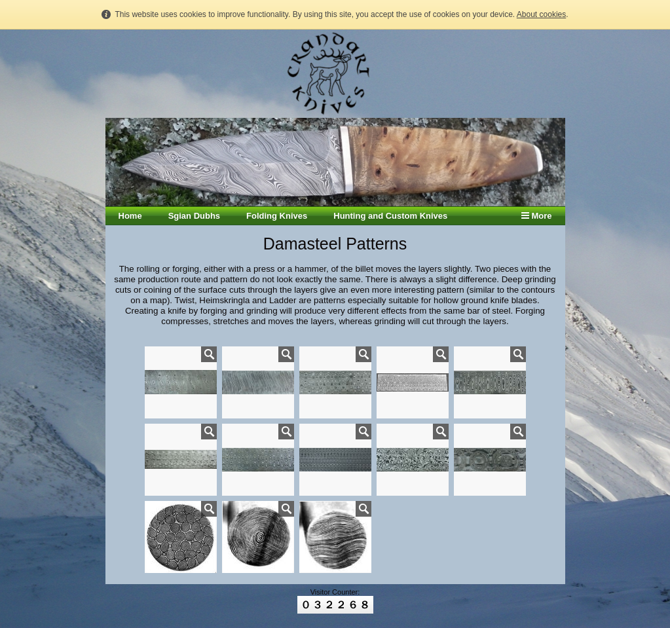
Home (130, 216)
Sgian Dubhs (194, 216)
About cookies (541, 14)
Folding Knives (276, 216)
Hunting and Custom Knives (390, 216)
